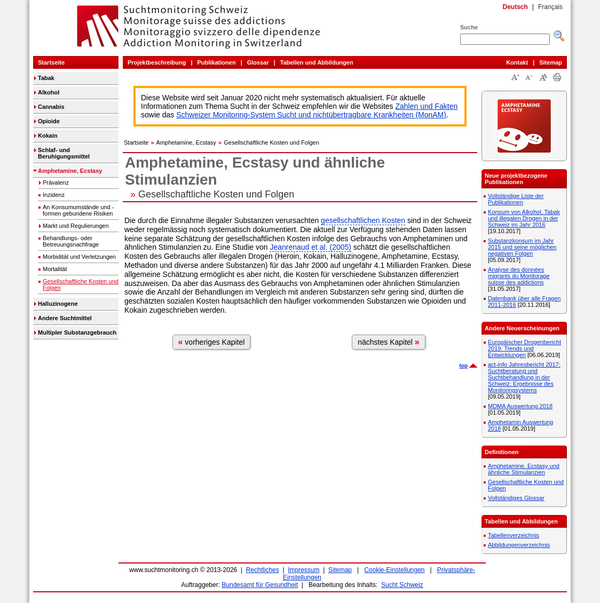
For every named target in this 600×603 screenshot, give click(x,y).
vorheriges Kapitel (211, 341)
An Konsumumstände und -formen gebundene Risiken (78, 210)
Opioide (49, 121)
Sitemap (550, 62)
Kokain (48, 135)
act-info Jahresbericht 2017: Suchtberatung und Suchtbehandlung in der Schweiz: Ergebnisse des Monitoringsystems (524, 377)
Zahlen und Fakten (427, 106)
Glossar (258, 62)
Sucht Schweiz (402, 585)
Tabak (46, 78)
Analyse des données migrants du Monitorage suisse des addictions (519, 275)
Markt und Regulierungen (76, 226)
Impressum (303, 570)
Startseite (51, 62)
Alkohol (48, 92)
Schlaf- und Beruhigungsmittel (64, 153)
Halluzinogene (58, 303)
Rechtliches (262, 570)
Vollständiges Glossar (516, 498)
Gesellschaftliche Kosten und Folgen (81, 284)
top (463, 366)
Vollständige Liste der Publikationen (516, 199)
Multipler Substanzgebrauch (77, 332)
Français (550, 7)
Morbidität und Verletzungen (79, 256)
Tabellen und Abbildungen (316, 62)
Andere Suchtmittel (65, 318)
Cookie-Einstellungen (394, 570)
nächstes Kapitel (389, 341)
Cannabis (51, 107)
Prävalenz (56, 182)
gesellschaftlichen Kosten (363, 220)
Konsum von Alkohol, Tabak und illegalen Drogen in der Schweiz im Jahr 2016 (524, 218)
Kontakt (517, 62)
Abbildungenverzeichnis (519, 545)
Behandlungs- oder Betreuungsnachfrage (71, 241)
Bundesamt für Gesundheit (260, 585)
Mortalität (55, 269)
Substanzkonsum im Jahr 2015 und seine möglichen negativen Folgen (522, 247)
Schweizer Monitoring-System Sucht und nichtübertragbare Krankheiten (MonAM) (311, 114)
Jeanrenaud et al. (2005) (310, 247)
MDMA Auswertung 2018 (520, 406)
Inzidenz (54, 195)
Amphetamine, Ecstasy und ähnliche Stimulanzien (523, 469)
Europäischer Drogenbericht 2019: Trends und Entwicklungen (524, 348)
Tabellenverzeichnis (513, 535)
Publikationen (217, 62)
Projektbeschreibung (157, 62)
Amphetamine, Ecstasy (70, 171)
